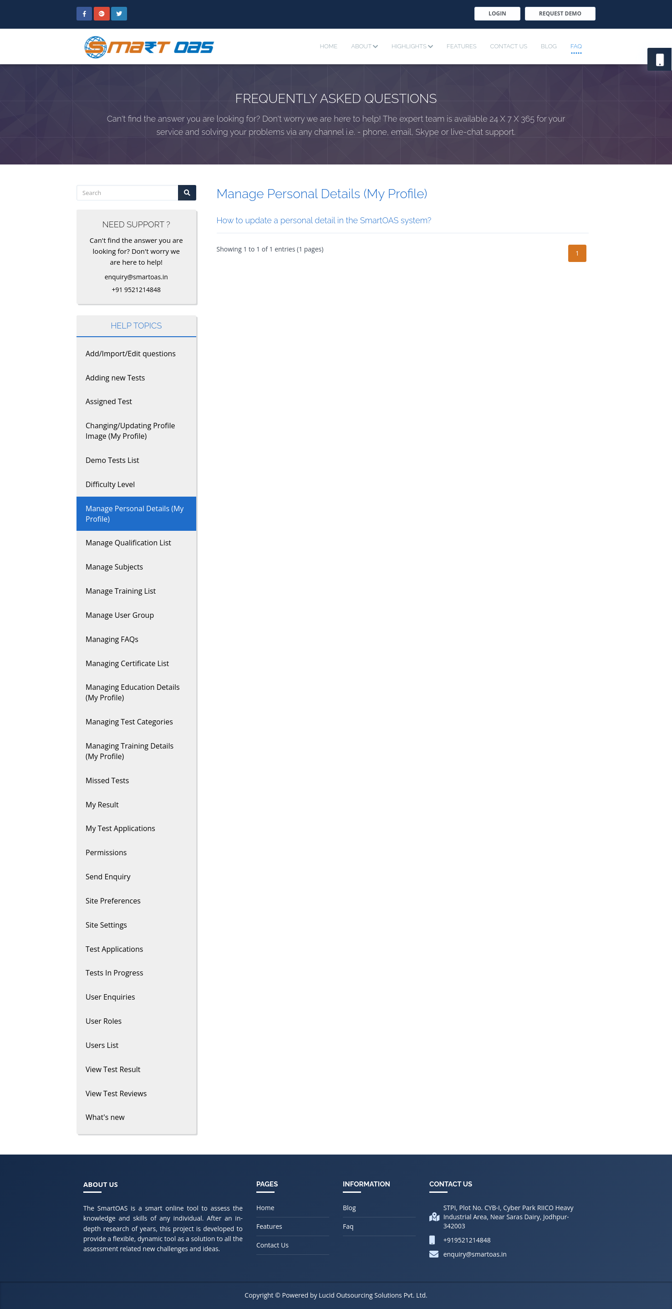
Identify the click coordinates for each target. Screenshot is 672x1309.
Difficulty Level (110, 484)
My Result (102, 805)
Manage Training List (121, 591)
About (364, 46)
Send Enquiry (108, 877)
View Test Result (113, 1069)
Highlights (412, 46)
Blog (549, 46)
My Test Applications (120, 828)
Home (328, 46)
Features (461, 46)
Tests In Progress (114, 973)
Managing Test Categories (129, 722)
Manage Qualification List (128, 543)
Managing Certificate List (127, 663)
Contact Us (509, 46)
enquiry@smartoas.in (475, 1254)
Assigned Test (109, 401)
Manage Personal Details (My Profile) (134, 513)
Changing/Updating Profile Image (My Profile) (130, 431)
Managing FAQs (112, 639)
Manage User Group (120, 615)
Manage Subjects (114, 567)
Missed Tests (107, 780)
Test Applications (114, 949)
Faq (576, 46)
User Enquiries (110, 997)
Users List (102, 1045)
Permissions (106, 852)
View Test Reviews (116, 1093)
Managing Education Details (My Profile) (133, 692)
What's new (105, 1117)
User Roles (104, 1021)
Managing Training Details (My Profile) (129, 751)
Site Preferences (113, 901)
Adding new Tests (115, 378)
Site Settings (106, 925)
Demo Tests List (112, 460)
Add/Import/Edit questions (131, 354)
